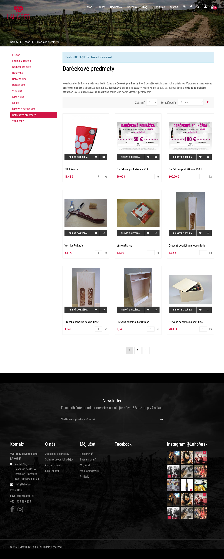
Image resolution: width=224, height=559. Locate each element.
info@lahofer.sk (24, 484)
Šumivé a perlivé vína (23, 109)
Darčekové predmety (24, 115)
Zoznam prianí (88, 459)
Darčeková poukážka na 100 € (185, 169)
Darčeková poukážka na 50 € (132, 169)
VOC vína (17, 91)
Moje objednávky (89, 471)
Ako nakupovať (53, 465)
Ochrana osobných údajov (59, 459)
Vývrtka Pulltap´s (73, 245)
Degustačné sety (21, 67)
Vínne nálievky (124, 245)
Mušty (15, 103)
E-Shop (16, 55)
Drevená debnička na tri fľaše (133, 322)
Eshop (26, 42)
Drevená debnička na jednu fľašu (187, 245)
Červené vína (19, 79)
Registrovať (86, 454)
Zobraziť (140, 102)
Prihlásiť (84, 476)
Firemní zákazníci (21, 61)
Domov (14, 42)
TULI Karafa (71, 169)
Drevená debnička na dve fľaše (81, 322)
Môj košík (85, 465)
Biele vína (17, 73)
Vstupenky (18, 121)
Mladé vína (18, 97)
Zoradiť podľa (168, 102)
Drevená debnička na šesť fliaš (186, 322)
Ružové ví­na (18, 85)
